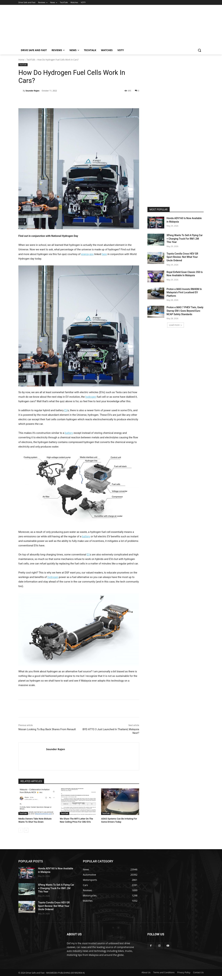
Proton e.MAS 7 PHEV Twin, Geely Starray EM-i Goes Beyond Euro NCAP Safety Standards (184, 310)
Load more (175, 324)
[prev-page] (20, 830)
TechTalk (31, 59)
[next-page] (26, 830)
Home (21, 59)
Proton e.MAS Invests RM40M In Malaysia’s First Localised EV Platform (184, 292)
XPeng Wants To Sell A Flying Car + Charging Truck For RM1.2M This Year (184, 238)
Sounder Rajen (33, 90)
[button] (199, 50)
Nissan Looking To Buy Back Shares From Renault (47, 729)
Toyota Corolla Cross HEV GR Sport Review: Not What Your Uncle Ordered (182, 257)
